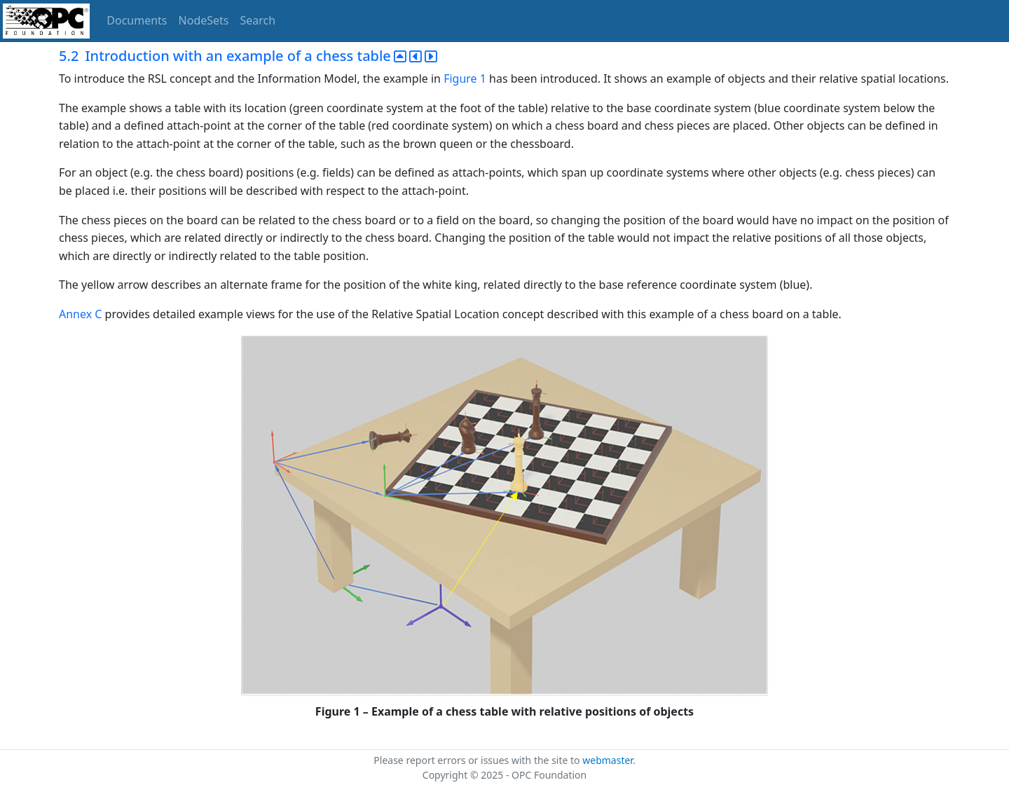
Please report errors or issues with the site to (477, 760)
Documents (137, 20)
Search (258, 20)
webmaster (607, 760)
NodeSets (204, 20)
